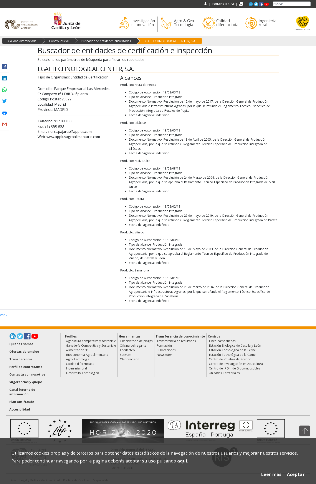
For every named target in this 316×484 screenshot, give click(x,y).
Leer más (271, 474)
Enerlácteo (127, 350)
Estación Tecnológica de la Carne (232, 355)
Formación (164, 345)
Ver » (3, 315)
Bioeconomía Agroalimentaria (87, 355)
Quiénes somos (21, 344)
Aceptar (296, 474)
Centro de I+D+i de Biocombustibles (234, 368)
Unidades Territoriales (224, 373)
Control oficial (59, 41)
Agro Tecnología (77, 359)
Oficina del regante (133, 345)
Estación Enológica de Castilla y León (235, 345)
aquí (182, 461)
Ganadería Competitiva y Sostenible (91, 345)
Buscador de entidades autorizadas (106, 41)
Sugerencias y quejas (26, 382)
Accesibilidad (19, 409)
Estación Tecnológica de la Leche (232, 350)
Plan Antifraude (21, 402)
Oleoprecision (129, 359)
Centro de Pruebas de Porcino (230, 359)
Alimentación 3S (77, 350)
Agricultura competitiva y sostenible (91, 341)
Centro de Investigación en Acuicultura (236, 364)
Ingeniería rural (76, 368)
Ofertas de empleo (24, 351)
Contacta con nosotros (27, 374)
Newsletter (164, 355)
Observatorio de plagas (136, 341)
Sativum (125, 355)
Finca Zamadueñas (222, 341)
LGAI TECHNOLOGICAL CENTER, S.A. (170, 41)
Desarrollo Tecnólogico (82, 373)
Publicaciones (166, 350)
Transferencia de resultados (176, 341)
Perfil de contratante (26, 367)
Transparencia (20, 359)
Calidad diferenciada (22, 41)
